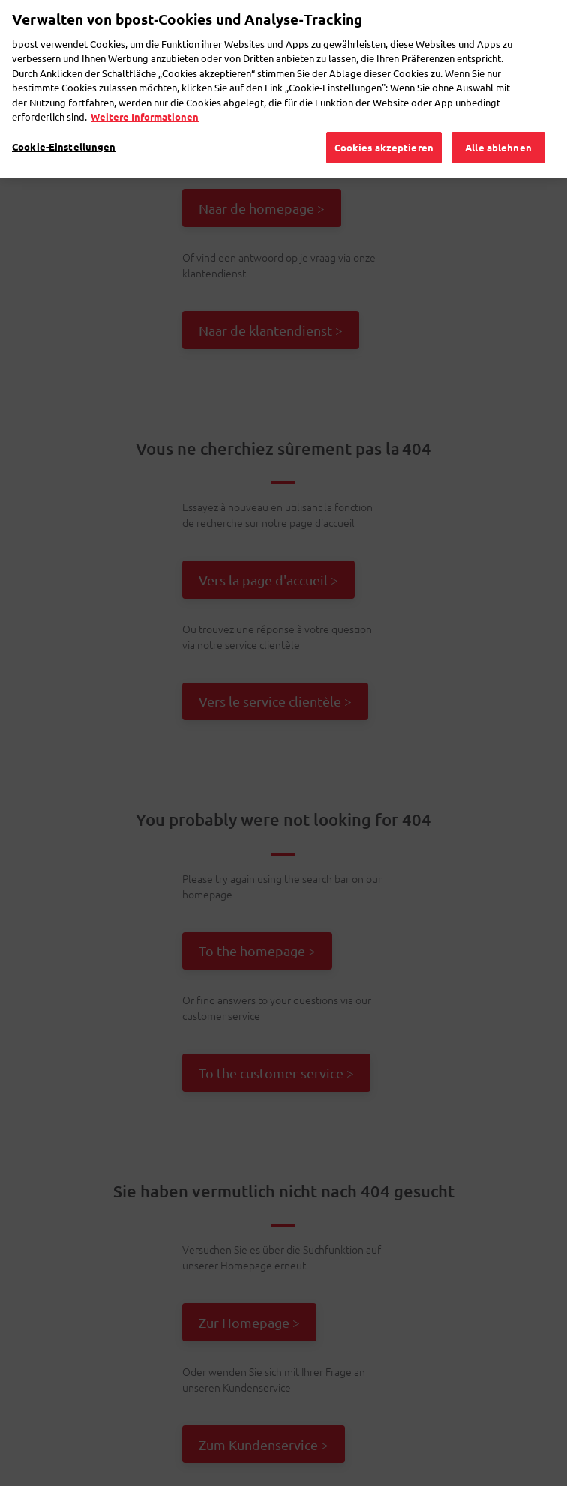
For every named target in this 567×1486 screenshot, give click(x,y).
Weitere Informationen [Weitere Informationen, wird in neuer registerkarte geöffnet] (145, 89)
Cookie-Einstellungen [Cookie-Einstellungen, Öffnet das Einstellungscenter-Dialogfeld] (64, 119)
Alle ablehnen (498, 120)
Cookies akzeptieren (384, 120)
